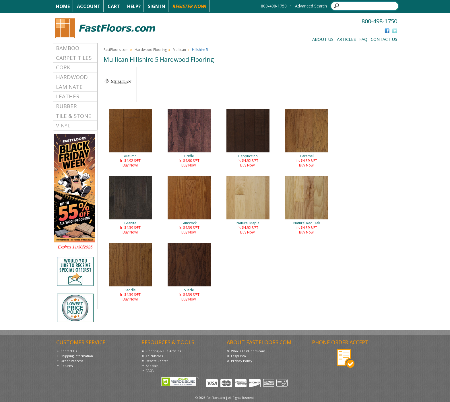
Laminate (69, 86)
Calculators (154, 356)
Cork (63, 67)
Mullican (179, 49)
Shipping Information (77, 356)
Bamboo (67, 47)
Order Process (72, 361)
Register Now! (189, 6)
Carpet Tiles (74, 57)
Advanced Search (311, 6)
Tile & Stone (73, 115)
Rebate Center (157, 361)
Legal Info (238, 356)
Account (88, 6)
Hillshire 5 (200, 49)
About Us (322, 39)
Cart (114, 6)
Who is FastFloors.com (248, 351)
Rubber (66, 106)
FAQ (363, 39)
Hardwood (72, 77)
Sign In (156, 6)
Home (63, 6)
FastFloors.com (116, 49)
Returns (67, 365)
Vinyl (63, 125)
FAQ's (150, 370)
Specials (152, 365)
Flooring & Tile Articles (163, 351)
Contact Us (384, 39)
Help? (134, 6)
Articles (346, 39)
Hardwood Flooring (151, 49)
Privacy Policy (241, 361)
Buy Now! (130, 165)
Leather (67, 96)
